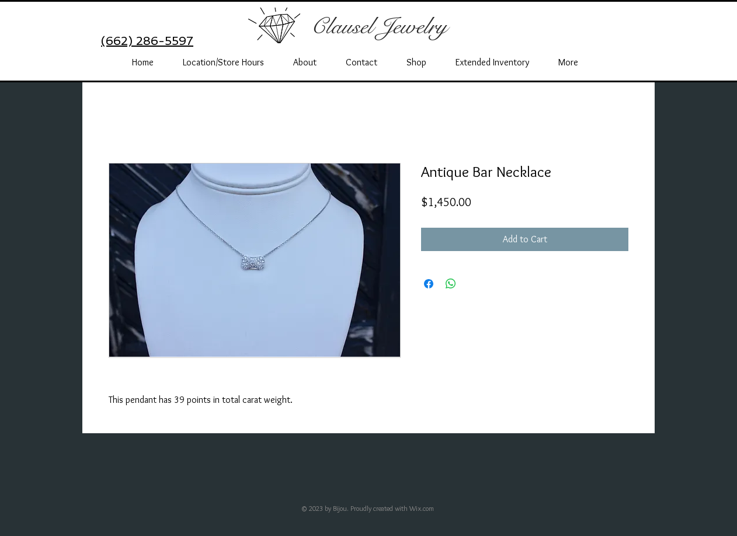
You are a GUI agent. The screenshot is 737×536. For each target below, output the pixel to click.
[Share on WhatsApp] (451, 284)
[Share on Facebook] (429, 284)
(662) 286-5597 (147, 41)
